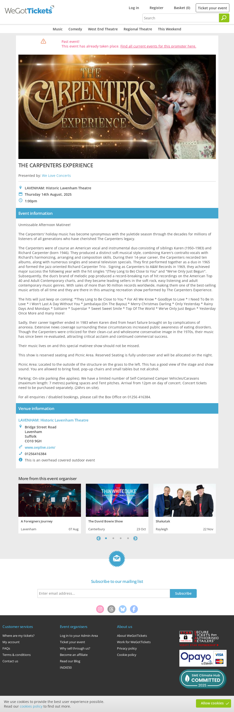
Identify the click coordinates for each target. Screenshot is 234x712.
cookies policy (31, 706)
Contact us (10, 661)
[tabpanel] (49, 508)
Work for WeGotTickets (134, 642)
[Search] (224, 17)
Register (156, 7)
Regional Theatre (138, 29)
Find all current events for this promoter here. (158, 46)
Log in (134, 7)
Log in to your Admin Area (79, 635)
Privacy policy (127, 648)
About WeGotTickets (132, 635)
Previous (98, 538)
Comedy (75, 29)
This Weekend (169, 29)
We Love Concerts (56, 175)
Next (135, 538)
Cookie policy (126, 654)
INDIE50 (66, 667)
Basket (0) (182, 7)
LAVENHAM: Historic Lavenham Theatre (53, 420)
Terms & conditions (16, 654)
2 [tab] (113, 538)
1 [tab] (106, 538)
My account (11, 642)
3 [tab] (120, 538)
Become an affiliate (74, 654)
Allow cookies (212, 703)
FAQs (6, 648)
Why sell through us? (75, 648)
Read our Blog (70, 661)
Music (58, 29)
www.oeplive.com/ (40, 447)
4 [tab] (128, 538)
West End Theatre (103, 29)
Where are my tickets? (18, 635)
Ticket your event (212, 8)
